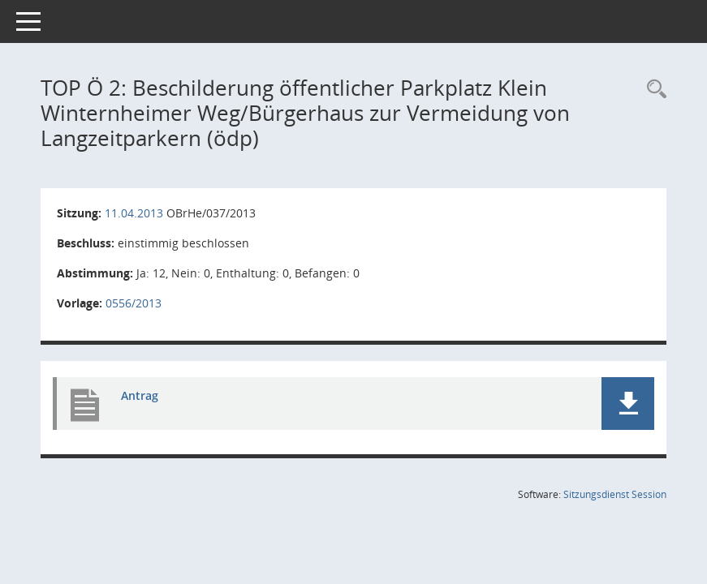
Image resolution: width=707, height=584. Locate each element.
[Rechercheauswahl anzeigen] (652, 89)
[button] (627, 403)
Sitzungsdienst (614, 494)
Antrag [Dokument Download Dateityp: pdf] (139, 395)
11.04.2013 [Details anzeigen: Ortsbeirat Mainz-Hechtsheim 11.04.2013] (134, 213)
